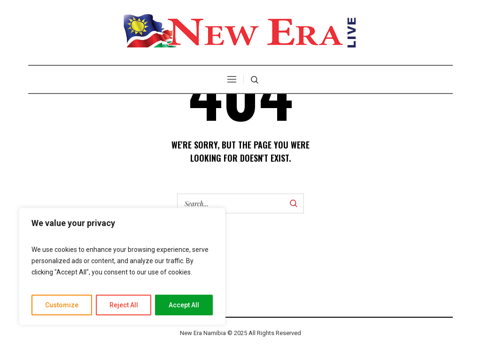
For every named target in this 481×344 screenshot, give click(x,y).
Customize (61, 305)
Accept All (184, 305)
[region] (122, 266)
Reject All (123, 305)
